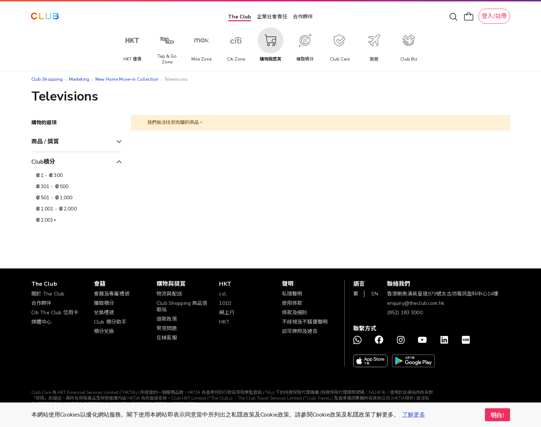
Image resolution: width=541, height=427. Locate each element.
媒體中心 (41, 322)
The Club (239, 16)
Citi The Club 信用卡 (55, 312)
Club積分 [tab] (43, 162)
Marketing (79, 79)
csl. (223, 293)
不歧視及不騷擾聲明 (305, 322)
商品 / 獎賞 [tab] (45, 142)
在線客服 (166, 337)
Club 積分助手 (110, 322)
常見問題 (166, 328)
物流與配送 (169, 293)
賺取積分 (104, 303)
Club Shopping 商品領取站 (182, 306)
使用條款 (292, 303)
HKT (224, 322)
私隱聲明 (292, 293)
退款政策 (166, 319)
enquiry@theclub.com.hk (415, 303)
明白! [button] (497, 415)
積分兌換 (104, 331)
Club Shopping (47, 79)
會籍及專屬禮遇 (111, 293)
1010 (225, 303)
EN (375, 293)
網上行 (226, 312)
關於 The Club (48, 293)
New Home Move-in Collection (126, 79)
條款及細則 (295, 312)
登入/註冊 (494, 16)
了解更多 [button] (414, 415)
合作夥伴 (303, 16)
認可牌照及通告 (300, 331)
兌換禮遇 (104, 312)
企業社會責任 (272, 16)
